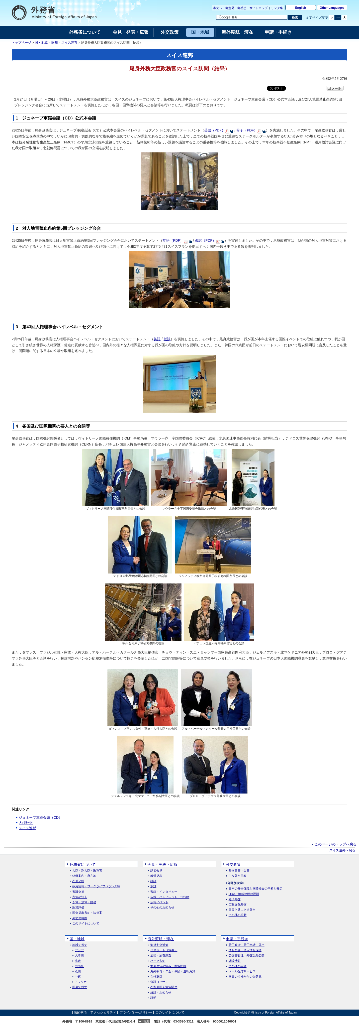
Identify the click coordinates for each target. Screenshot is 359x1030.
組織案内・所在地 (84, 876)
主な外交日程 (238, 876)
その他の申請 (238, 966)
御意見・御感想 (235, 8)
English (300, 7)
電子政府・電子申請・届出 (247, 945)
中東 (78, 976)
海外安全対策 (159, 945)
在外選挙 (156, 976)
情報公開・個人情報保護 (245, 950)
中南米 (79, 966)
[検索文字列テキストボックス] (251, 17)
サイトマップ (259, 8)
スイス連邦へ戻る (342, 850)
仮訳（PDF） (205, 240)
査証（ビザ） (159, 982)
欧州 (54, 42)
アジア (79, 950)
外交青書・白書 (239, 870)
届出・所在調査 (160, 955)
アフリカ (81, 982)
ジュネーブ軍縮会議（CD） (40, 817)
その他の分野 (238, 915)
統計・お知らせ (160, 992)
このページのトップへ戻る (336, 844)
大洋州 (79, 955)
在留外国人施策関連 (163, 987)
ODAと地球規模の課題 (244, 894)
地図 (146, 1021)
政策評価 (78, 907)
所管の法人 (79, 897)
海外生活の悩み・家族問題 (168, 966)
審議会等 (78, 892)
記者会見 (156, 870)
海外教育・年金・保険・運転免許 (172, 971)
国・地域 (41, 42)
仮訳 (167, 339)
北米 (78, 961)
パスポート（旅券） (163, 950)
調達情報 (235, 961)
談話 (153, 881)
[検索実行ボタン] (294, 17)
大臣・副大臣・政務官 (87, 870)
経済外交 (235, 899)
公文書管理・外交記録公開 (247, 955)
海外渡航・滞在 (161, 939)
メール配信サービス (242, 971)
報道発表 (156, 876)
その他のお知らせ (162, 907)
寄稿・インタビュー (163, 892)
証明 (153, 998)
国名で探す (79, 987)
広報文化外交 (238, 904)
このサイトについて (85, 923)
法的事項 (80, 1012)
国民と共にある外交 (242, 910)
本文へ (217, 8)
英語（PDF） (214, 130)
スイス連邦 (69, 42)
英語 (157, 339)
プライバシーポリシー (136, 1012)
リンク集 (277, 8)
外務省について (83, 864)
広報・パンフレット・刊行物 (169, 897)
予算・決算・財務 (84, 902)
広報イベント (159, 902)
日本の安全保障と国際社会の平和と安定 (255, 888)
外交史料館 (79, 918)
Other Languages (332, 7)
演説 (153, 886)
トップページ (21, 42)
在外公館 (78, 881)
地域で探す (79, 945)
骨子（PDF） (246, 130)
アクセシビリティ (103, 1012)
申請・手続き (237, 939)
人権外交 (26, 823)
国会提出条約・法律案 (87, 913)
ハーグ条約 (157, 961)
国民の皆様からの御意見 (245, 976)
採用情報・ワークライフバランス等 (96, 886)
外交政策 (233, 864)
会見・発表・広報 (163, 864)
